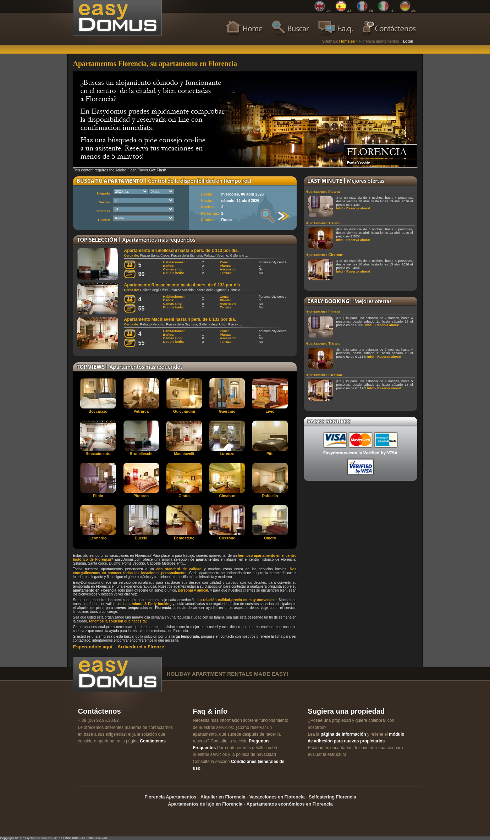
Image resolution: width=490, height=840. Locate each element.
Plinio (98, 496)
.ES (349, 10)
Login (408, 41)
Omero (270, 538)
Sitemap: (330, 41)
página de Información (343, 734)
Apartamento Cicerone (324, 255)
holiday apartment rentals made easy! (227, 674)
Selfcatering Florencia (332, 797)
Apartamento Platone (323, 191)
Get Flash (158, 170)
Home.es (347, 41)
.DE (413, 10)
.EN (328, 10)
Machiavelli (184, 453)
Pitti (270, 453)
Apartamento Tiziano (323, 223)
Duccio (141, 538)
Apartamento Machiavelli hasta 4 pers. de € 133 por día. (180, 319)
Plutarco (141, 496)
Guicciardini (184, 411)
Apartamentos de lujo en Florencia (205, 804)
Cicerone (227, 538)
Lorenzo (227, 453)
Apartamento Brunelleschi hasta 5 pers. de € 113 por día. (181, 250)
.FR (371, 10)
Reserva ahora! (358, 208)
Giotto (183, 496)
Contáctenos (153, 741)
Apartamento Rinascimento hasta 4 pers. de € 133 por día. (182, 284)
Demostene (184, 538)
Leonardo (98, 538)
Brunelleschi (141, 453)
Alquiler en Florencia (223, 797)
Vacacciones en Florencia (277, 797)
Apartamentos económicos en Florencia (289, 804)
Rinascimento (98, 453)
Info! (339, 208)
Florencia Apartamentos (170, 797)
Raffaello (270, 496)
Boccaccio (98, 411)
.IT (391, 10)
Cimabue (227, 496)
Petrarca (141, 411)
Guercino (227, 411)
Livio (270, 411)
